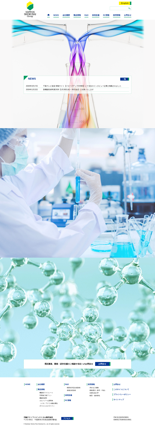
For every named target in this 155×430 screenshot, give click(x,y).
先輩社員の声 (94, 395)
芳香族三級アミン (46, 397)
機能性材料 (43, 400)
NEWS (56, 15)
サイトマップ (119, 401)
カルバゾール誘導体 (46, 402)
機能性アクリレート (46, 394)
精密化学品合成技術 (73, 389)
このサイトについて (121, 391)
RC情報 (106, 15)
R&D (86, 15)
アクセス (66, 420)
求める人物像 (94, 389)
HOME (27, 386)
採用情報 (116, 15)
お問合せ (127, 15)
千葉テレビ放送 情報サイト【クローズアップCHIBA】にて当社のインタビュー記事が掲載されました (82, 88)
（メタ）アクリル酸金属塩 (49, 405)
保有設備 (95, 15)
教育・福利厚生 (95, 397)
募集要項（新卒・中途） (98, 392)
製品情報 (77, 15)
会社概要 (66, 15)
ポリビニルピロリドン (47, 408)
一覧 (124, 81)
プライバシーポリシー (122, 396)
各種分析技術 (71, 392)
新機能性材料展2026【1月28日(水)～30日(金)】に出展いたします (68, 91)
